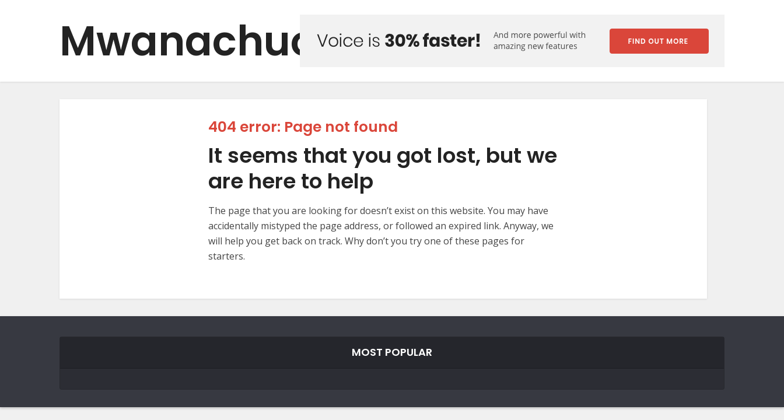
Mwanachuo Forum (260, 41)
